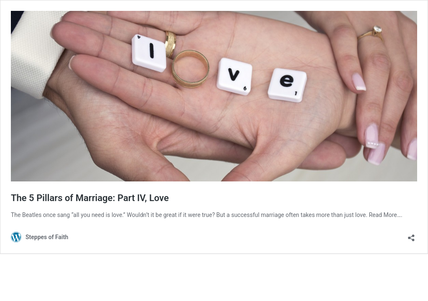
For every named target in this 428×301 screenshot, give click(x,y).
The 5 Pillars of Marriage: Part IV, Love (90, 198)
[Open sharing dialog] (411, 235)
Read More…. (385, 215)
